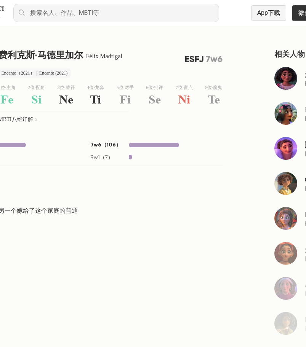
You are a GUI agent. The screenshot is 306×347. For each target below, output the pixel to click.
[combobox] (116, 13)
